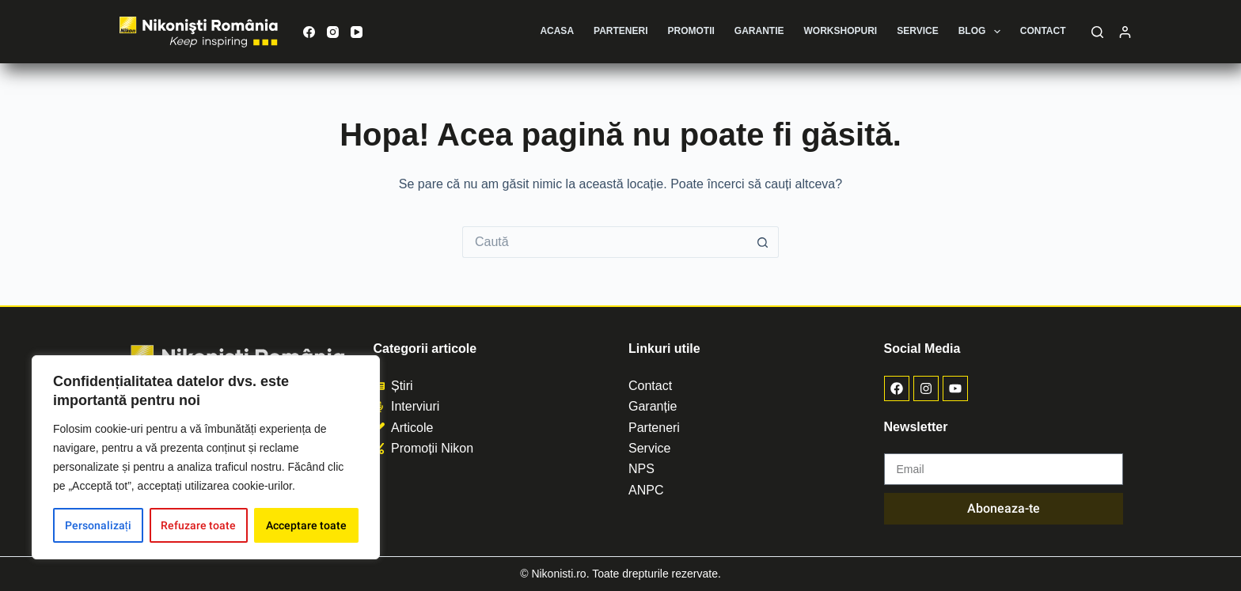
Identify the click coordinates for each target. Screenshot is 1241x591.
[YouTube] (356, 32)
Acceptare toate (306, 525)
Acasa (557, 30)
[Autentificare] (1125, 32)
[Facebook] (309, 32)
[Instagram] (333, 32)
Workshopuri (841, 30)
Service (917, 30)
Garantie (759, 30)
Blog (982, 31)
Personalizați (98, 525)
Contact (1043, 30)
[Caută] (1097, 32)
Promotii (691, 30)
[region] (206, 457)
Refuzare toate (198, 525)
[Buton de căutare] (763, 242)
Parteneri (620, 30)
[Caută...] (604, 242)
